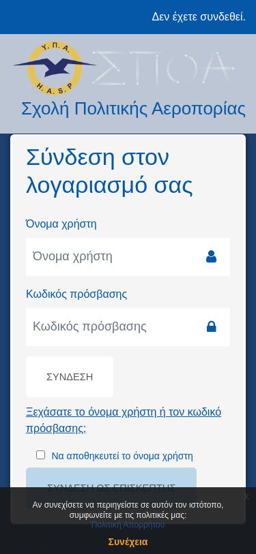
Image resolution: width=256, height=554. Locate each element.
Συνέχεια (128, 541)
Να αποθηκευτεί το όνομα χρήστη (122, 455)
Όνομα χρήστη (61, 224)
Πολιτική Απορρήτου (128, 524)
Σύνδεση (69, 376)
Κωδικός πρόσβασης (76, 294)
